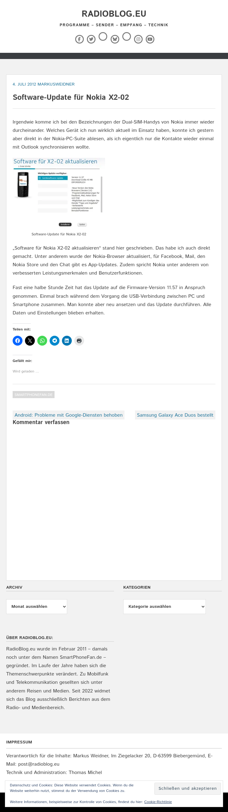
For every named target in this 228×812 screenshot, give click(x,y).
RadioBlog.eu (114, 14)
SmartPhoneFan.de (33, 395)
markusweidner (56, 84)
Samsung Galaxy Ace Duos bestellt (175, 415)
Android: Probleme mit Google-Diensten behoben (68, 415)
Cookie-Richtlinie (158, 802)
